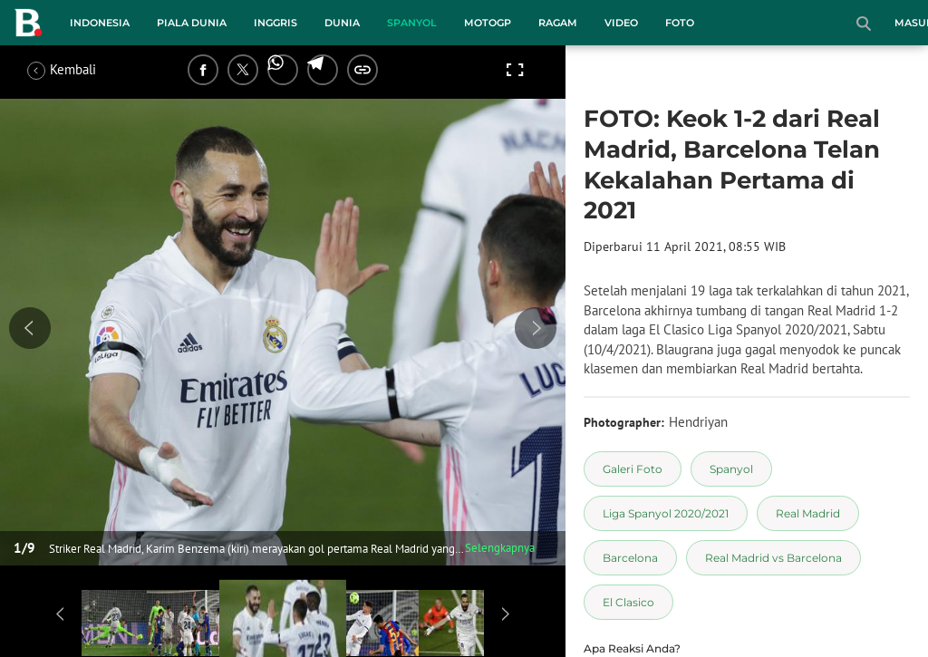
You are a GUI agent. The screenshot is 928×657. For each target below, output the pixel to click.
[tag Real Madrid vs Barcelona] (773, 557)
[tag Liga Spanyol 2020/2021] (666, 513)
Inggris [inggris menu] (275, 22)
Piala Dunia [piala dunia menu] (192, 22)
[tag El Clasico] (628, 602)
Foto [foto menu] (679, 22)
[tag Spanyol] (731, 469)
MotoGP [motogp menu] (487, 22)
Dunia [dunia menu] (342, 22)
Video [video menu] (621, 22)
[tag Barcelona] (630, 557)
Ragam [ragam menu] (557, 22)
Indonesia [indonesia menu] (100, 22)
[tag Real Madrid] (808, 513)
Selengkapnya (500, 548)
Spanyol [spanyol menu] (412, 22)
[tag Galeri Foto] (633, 469)
